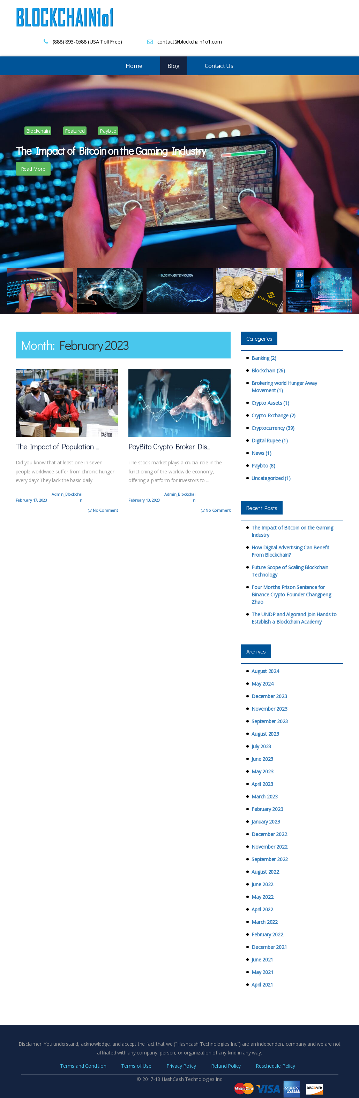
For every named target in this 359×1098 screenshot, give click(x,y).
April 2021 (262, 984)
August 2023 (265, 733)
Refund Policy (226, 1065)
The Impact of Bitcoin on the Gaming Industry (292, 531)
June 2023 (262, 759)
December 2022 (269, 834)
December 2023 (269, 696)
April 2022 (262, 909)
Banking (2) (264, 358)
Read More (33, 168)
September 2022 (270, 859)
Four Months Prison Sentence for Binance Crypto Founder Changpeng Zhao (291, 594)
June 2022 (262, 884)
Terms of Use (136, 1065)
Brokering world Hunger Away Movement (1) (284, 387)
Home (134, 66)
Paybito (108, 130)
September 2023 (270, 721)
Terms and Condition (83, 1065)
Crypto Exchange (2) (274, 415)
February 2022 (267, 934)
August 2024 (265, 671)
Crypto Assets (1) (270, 403)
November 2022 (269, 846)
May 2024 (262, 683)
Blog (173, 66)
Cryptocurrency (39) (273, 428)
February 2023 (267, 809)
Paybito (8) (263, 465)
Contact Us (219, 66)
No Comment (103, 510)
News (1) (261, 453)
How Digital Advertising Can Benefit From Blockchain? (290, 551)
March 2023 (265, 796)
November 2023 (269, 708)
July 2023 (261, 746)
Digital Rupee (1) (269, 440)
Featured (74, 130)
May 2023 (262, 771)
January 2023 (266, 821)
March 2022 (265, 922)
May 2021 (262, 972)
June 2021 (262, 959)
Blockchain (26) (268, 370)
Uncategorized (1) (271, 478)
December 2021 (269, 947)
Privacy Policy (181, 1065)
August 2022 (265, 871)
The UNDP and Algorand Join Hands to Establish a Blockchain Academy (294, 618)
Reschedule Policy (275, 1065)
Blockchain (38, 130)
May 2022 (262, 897)
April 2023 (262, 784)
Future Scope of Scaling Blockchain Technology (290, 571)
